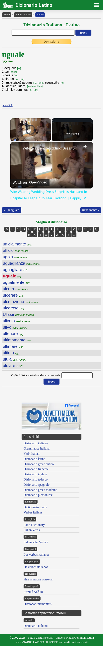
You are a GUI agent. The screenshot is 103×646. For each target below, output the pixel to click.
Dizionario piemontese (38, 494)
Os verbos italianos (36, 567)
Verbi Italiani (32, 453)
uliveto (17, 320)
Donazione (51, 41)
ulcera (16, 288)
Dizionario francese (36, 469)
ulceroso (14, 308)
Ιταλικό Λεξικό (33, 591)
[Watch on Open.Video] (30, 182)
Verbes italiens (33, 512)
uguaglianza (21, 263)
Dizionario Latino (33, 5)
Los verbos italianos (36, 554)
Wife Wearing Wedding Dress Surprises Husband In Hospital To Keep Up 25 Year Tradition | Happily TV (51, 148)
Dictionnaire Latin (35, 507)
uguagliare (15, 269)
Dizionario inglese (35, 474)
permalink (7, 105)
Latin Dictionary (34, 524)
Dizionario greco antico (39, 464)
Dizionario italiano (36, 443)
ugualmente (16, 282)
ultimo (11, 352)
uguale (40, 14)
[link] (17, 149)
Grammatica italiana (37, 448)
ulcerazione (21, 301)
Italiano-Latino (23, 14)
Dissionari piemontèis (38, 604)
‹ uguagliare (11, 210)
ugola (15, 256)
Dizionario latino (34, 459)
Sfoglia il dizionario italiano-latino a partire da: (35, 375)
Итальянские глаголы (38, 579)
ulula (14, 359)
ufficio (16, 250)
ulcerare (13, 295)
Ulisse (19, 314)
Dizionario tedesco (36, 479)
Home (6, 14)
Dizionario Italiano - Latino (51, 24)
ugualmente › (90, 210)
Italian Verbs (32, 530)
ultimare (13, 346)
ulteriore (13, 333)
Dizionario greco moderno (40, 489)
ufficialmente (17, 244)
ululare (13, 365)
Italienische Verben (36, 542)
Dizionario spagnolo (37, 484)
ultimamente (17, 340)
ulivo (15, 327)
